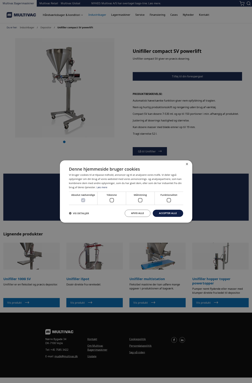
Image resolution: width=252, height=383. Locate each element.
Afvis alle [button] (136, 213)
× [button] (187, 164)
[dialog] (126, 191)
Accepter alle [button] (167, 213)
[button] (79, 213)
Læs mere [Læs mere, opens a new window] (102, 187)
